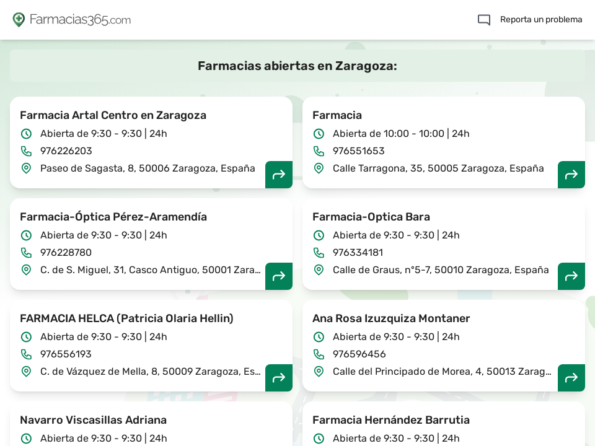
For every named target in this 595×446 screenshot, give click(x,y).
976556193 (66, 354)
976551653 (359, 151)
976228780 (66, 252)
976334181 (358, 252)
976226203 (66, 151)
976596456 (359, 354)
